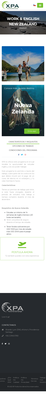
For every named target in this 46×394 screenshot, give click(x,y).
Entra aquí (32, 131)
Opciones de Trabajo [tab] (23, 146)
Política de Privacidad (25, 380)
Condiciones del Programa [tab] (23, 150)
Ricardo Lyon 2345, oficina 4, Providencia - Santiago (23, 331)
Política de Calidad (16, 380)
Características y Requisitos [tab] (23, 142)
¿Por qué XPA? (9, 380)
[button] (34, 5)
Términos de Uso (34, 380)
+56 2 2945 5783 (11, 336)
